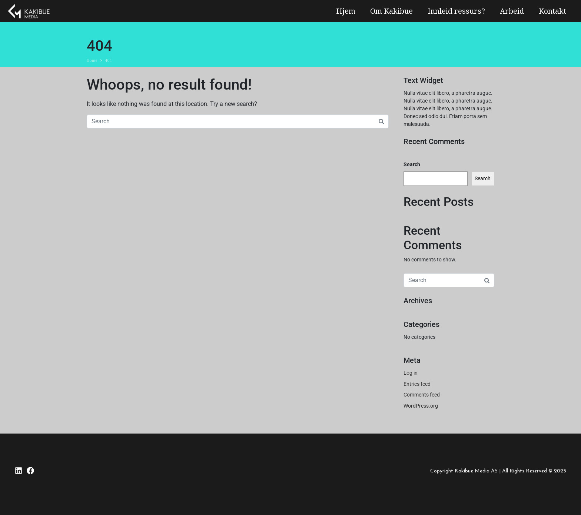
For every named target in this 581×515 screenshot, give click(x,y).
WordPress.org (421, 406)
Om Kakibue (391, 11)
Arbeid (512, 11)
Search (412, 164)
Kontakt (552, 11)
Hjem (345, 11)
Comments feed (422, 395)
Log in (411, 373)
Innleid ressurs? (456, 11)
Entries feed (417, 384)
